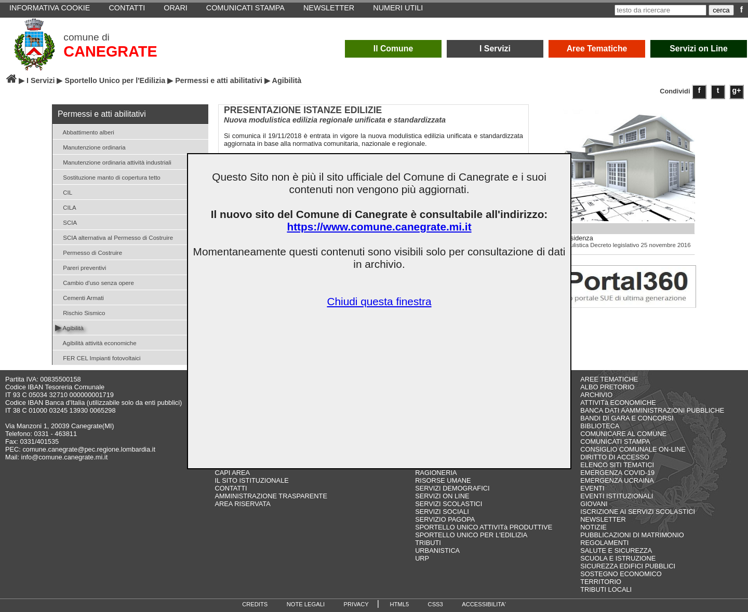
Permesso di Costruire (88, 252)
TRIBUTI (428, 543)
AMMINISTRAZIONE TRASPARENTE (271, 496)
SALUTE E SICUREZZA (616, 550)
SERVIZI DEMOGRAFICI (452, 488)
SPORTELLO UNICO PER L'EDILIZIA (471, 535)
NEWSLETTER (602, 519)
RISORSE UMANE (443, 480)
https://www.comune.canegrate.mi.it (379, 227)
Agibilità (69, 327)
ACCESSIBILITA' (484, 604)
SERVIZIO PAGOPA (445, 519)
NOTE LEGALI (306, 604)
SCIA (66, 221)
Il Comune (393, 48)
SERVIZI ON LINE (442, 496)
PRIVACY (356, 604)
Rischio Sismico (80, 312)
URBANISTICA (437, 550)
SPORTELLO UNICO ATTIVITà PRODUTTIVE (483, 527)
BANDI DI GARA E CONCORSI (626, 418)
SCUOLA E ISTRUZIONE (618, 558)
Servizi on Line (699, 48)
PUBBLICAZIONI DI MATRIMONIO (632, 535)
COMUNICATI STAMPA (615, 441)
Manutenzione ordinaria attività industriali (113, 161)
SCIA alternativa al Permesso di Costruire (114, 237)
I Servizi (495, 48)
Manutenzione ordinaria (90, 146)
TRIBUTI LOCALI (606, 589)
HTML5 (399, 604)
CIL (63, 191)
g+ (736, 90)
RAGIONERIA (436, 473)
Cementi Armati (79, 297)
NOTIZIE (593, 527)
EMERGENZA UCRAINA (617, 480)
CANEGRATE (110, 51)
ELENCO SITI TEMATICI (617, 465)
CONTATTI (231, 488)
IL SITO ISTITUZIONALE (252, 480)
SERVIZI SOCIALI (442, 511)
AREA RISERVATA (243, 504)
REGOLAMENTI (604, 543)
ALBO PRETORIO (607, 387)
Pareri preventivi (80, 267)
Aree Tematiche (597, 48)
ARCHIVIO (596, 395)
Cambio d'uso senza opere (94, 282)
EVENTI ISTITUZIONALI (616, 496)
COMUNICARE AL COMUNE (623, 434)
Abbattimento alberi (84, 131)
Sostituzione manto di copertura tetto (108, 176)
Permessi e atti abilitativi (218, 80)
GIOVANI (593, 504)
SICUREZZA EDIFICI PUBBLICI (627, 566)
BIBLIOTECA (599, 426)
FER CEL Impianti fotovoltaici (98, 357)
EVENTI (592, 488)
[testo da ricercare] (660, 10)
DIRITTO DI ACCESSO (614, 457)
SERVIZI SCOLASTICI (448, 504)
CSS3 (435, 604)
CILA (65, 206)
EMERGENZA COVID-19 (617, 473)
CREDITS (255, 604)
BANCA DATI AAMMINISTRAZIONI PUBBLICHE (652, 410)
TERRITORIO (600, 582)
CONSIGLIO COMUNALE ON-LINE (633, 449)
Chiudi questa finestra (379, 301)
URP (422, 558)
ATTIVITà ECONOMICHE (618, 402)
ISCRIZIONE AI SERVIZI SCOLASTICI (637, 511)
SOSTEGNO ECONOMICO (620, 574)
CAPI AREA (232, 473)
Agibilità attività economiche (96, 342)
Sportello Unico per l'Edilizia (114, 80)
